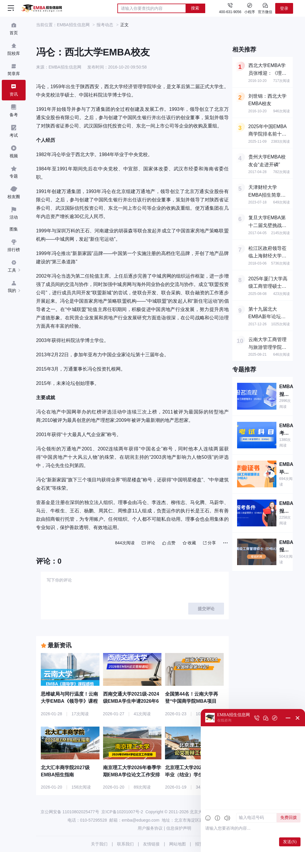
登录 (284, 8)
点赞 (168, 542)
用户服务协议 (150, 828)
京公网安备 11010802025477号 (70, 811)
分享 (209, 542)
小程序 (249, 8)
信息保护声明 (178, 828)
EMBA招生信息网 (73, 24)
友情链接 (151, 844)
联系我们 (125, 844)
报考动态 (105, 24)
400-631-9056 (230, 12)
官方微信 (265, 8)
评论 (148, 542)
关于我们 (99, 844)
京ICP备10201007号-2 (122, 811)
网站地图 (177, 844)
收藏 (189, 542)
